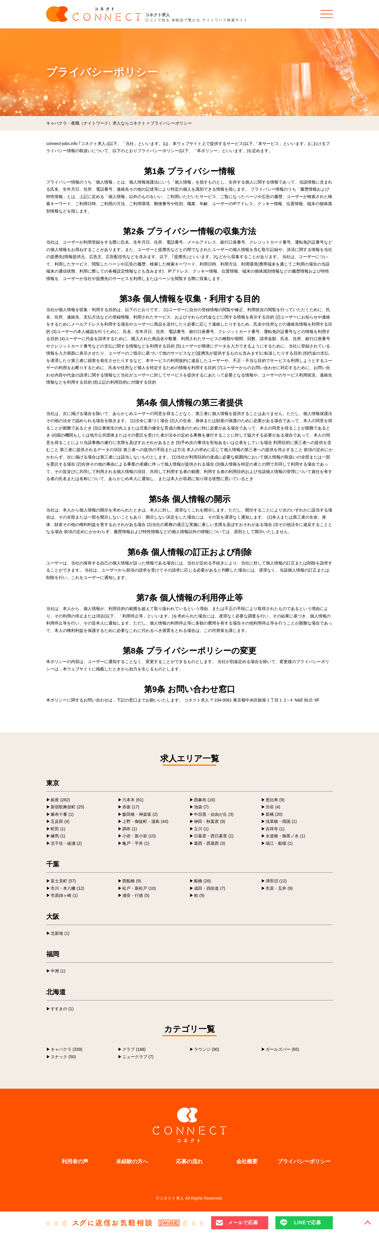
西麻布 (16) (204, 799)
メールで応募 (243, 1222)
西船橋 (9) (131, 881)
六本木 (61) (132, 799)
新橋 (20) (274, 814)
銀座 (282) (60, 799)
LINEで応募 (307, 1222)
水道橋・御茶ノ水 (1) (285, 836)
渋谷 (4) (273, 807)
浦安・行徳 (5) (135, 895)
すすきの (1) (62, 1008)
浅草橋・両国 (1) (281, 821)
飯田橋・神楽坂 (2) (140, 814)
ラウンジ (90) (206, 1049)
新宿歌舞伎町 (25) (67, 807)
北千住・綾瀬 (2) (66, 843)
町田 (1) (58, 828)
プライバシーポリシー (304, 1161)
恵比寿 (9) (275, 799)
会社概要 (247, 1161)
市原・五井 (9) (279, 888)
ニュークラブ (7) (137, 1056)
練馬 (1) (58, 836)
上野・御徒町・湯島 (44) (145, 821)
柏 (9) (199, 895)
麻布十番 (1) (62, 814)
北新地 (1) (60, 933)
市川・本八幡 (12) (67, 888)
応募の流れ (189, 1161)
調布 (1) (129, 828)
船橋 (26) (202, 881)
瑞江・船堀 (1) (279, 843)
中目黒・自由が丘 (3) (213, 814)
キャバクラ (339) (66, 1049)
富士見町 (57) (63, 881)
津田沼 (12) (276, 881)
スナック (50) (63, 1056)
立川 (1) (201, 828)
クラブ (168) (134, 1049)
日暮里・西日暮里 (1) (213, 836)
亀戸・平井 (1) (135, 843)
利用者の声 (75, 1161)
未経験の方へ (132, 1161)
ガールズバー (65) (282, 1049)
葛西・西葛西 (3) (209, 843)
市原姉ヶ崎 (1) (64, 895)
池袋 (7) (201, 807)
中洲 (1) (58, 970)
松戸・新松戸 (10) (139, 888)
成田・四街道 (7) (209, 888)
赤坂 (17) (130, 807)
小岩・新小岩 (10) (139, 836)
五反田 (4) (60, 821)
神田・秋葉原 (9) (209, 821)
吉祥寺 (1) (275, 828)
